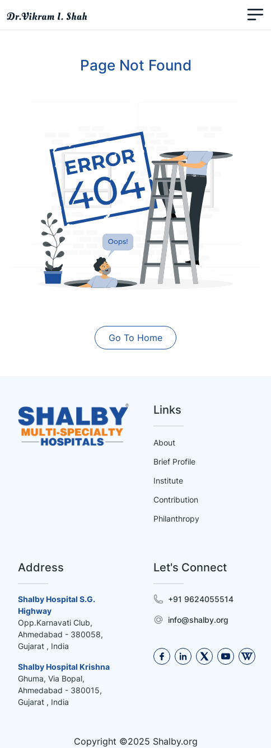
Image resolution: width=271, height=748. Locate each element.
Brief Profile (174, 461)
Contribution (175, 499)
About (164, 442)
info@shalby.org (198, 619)
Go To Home (135, 337)
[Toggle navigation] (255, 15)
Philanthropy (176, 518)
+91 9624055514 (200, 599)
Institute (168, 480)
